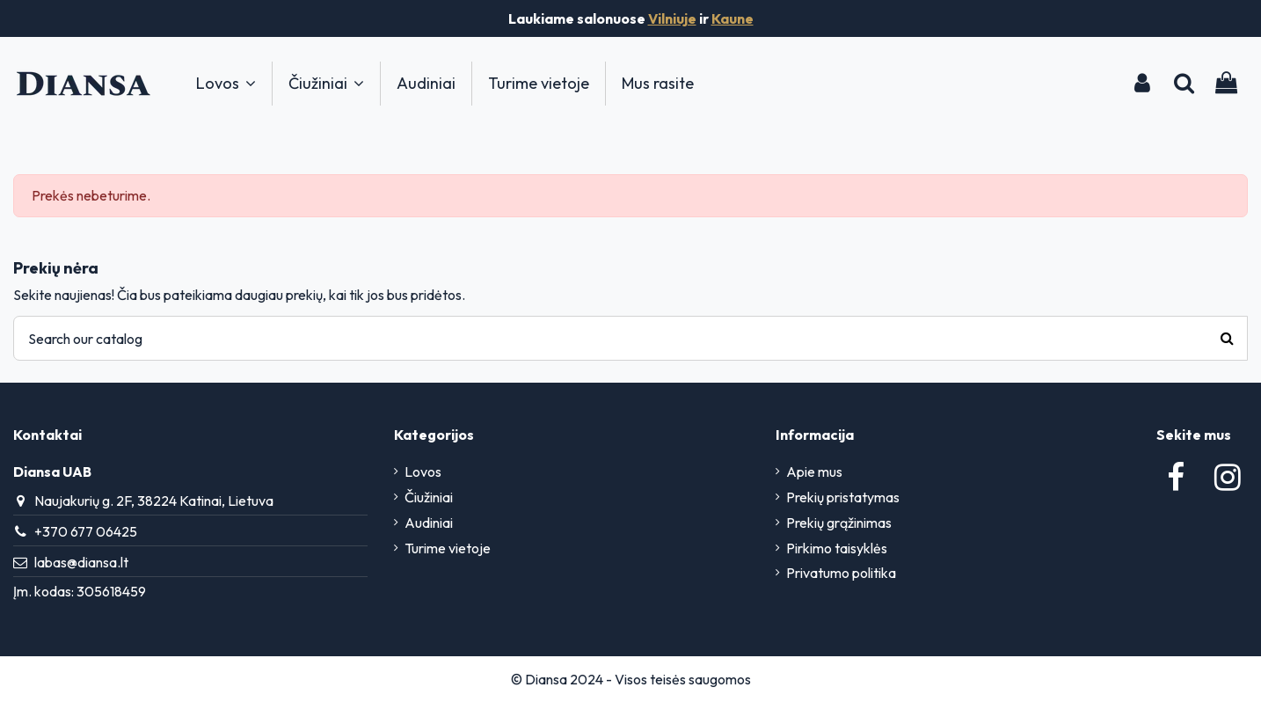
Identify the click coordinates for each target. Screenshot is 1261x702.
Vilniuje (672, 18)
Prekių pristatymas (843, 497)
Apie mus (814, 471)
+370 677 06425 (85, 531)
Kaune (732, 18)
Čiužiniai (429, 497)
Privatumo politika (841, 572)
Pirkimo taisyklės (836, 548)
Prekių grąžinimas (839, 522)
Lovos (423, 471)
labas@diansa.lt (81, 562)
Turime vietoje (448, 548)
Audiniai (429, 522)
